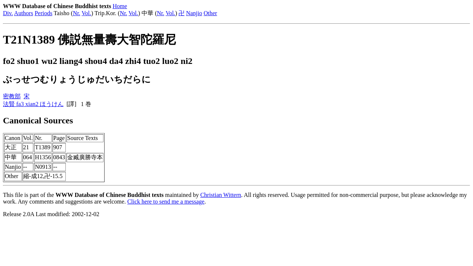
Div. (8, 13)
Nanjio (194, 13)
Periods (43, 13)
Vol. (86, 13)
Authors (23, 13)
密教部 (12, 96)
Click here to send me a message (165, 201)
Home (120, 6)
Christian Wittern (220, 195)
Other (210, 13)
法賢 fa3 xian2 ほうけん (33, 104)
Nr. (76, 13)
